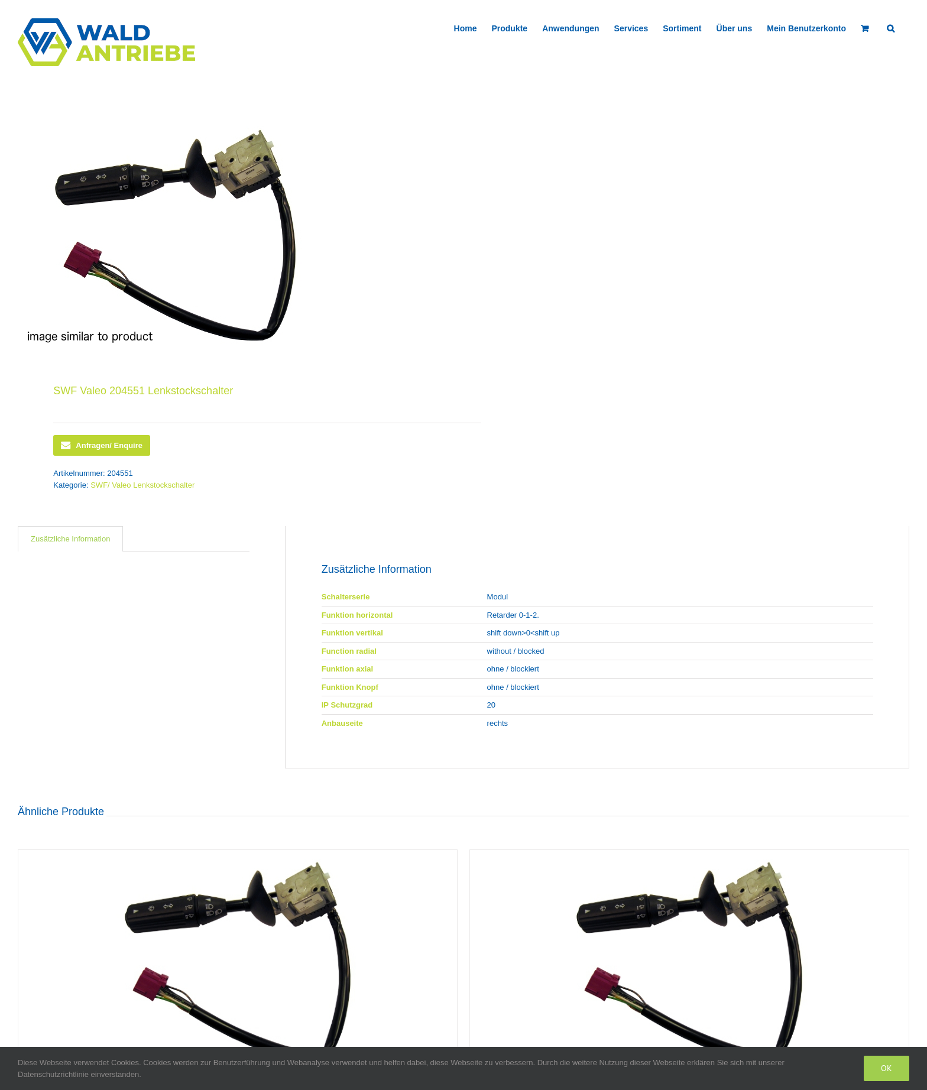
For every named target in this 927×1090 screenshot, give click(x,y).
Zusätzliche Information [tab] (70, 538)
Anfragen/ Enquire (101, 445)
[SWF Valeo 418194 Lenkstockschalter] (689, 961)
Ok (886, 1068)
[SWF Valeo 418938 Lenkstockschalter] (237, 961)
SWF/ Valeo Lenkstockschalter (142, 485)
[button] (890, 27)
